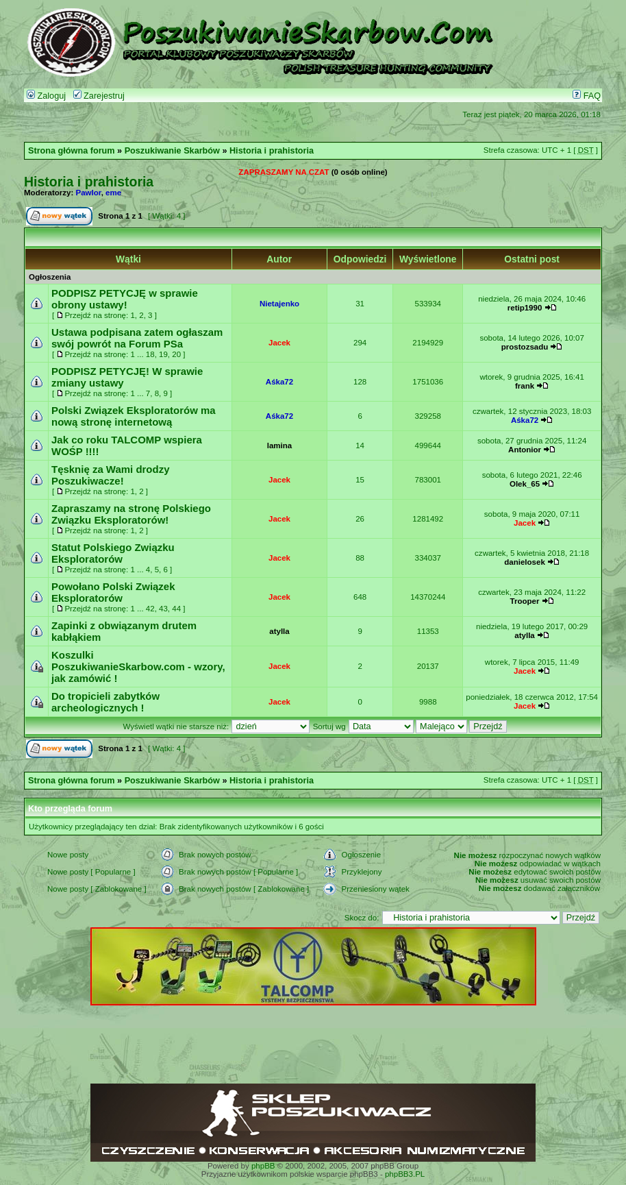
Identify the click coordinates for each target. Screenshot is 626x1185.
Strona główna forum (71, 151)
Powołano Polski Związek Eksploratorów (113, 592)
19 (163, 354)
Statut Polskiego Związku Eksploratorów (113, 553)
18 (150, 354)
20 (176, 354)
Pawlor (88, 192)
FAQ (587, 96)
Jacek (279, 343)
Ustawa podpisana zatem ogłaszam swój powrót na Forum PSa (137, 338)
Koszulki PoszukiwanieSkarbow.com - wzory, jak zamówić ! (138, 666)
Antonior (524, 449)
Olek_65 (525, 484)
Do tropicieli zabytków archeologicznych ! (105, 701)
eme (113, 192)
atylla (279, 631)
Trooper (525, 601)
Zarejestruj (99, 96)
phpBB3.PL (405, 1174)
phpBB (263, 1166)
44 (176, 608)
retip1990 (525, 308)
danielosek (524, 562)
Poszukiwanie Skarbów (172, 151)
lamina (279, 445)
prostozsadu (524, 347)
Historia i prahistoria (271, 151)
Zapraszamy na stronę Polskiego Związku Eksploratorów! (131, 514)
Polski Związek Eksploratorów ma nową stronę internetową (133, 416)
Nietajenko (279, 304)
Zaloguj (46, 96)
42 (150, 608)
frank (524, 386)
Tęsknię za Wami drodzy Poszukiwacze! (110, 475)
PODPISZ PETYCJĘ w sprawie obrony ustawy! (124, 298)
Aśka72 (279, 382)
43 (163, 608)
